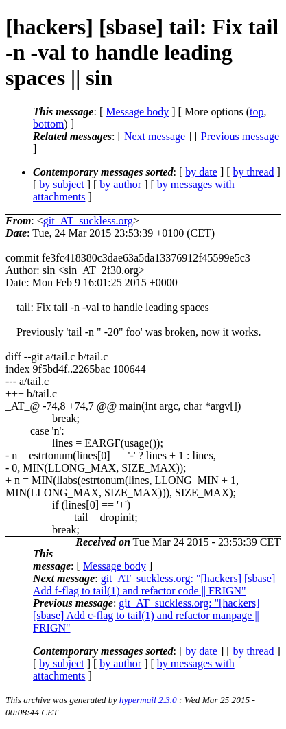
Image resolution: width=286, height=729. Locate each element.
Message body (137, 111)
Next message (154, 136)
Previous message (240, 136)
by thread (253, 172)
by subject (61, 184)
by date (201, 172)
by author (120, 184)
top (256, 111)
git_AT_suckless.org (88, 221)
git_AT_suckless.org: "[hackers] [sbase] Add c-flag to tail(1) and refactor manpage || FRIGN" (146, 615)
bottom (48, 124)
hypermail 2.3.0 (148, 700)
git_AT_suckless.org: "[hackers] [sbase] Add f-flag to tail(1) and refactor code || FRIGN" (154, 584)
